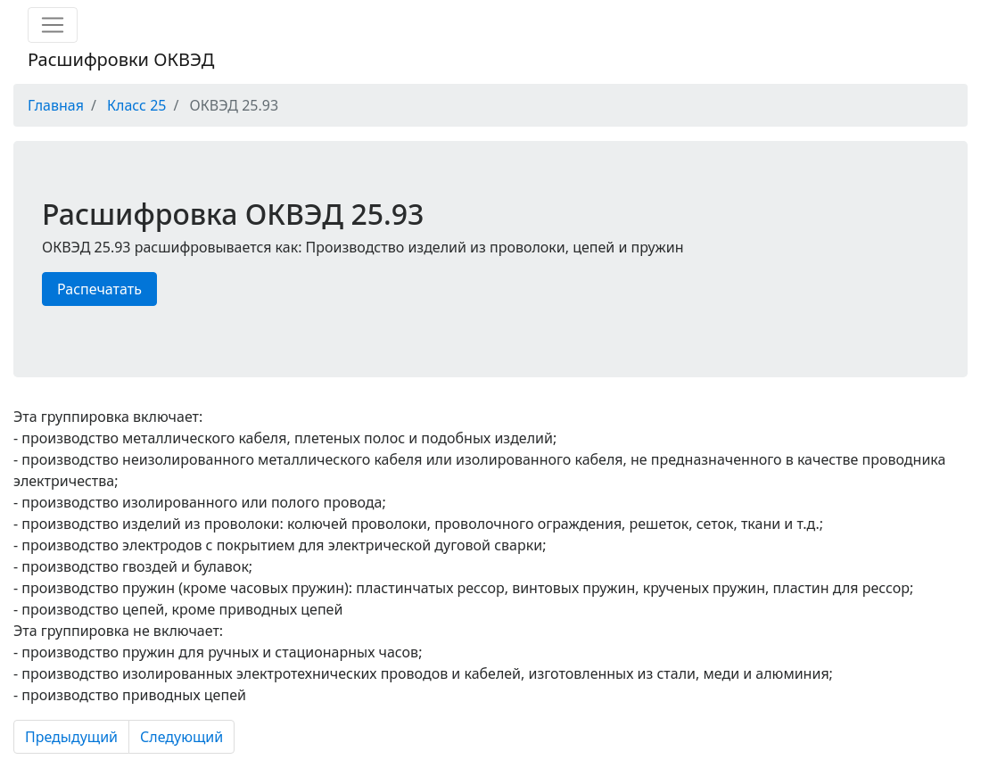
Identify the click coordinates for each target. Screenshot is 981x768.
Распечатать (99, 289)
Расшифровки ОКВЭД (121, 59)
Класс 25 (136, 105)
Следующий (181, 737)
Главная (56, 105)
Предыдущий (71, 737)
